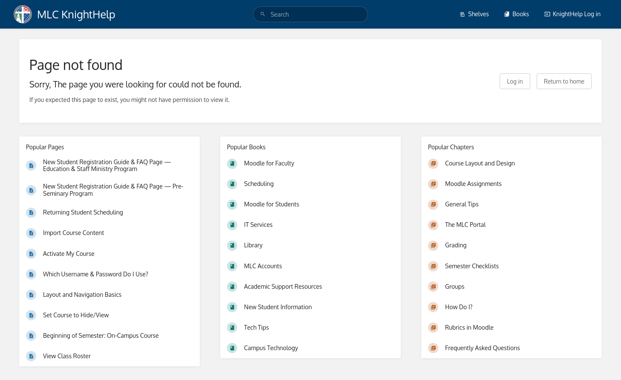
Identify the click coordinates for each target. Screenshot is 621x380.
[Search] (263, 14)
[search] (310, 14)
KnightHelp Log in (572, 13)
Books (516, 13)
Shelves (474, 13)
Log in (515, 81)
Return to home (564, 81)
